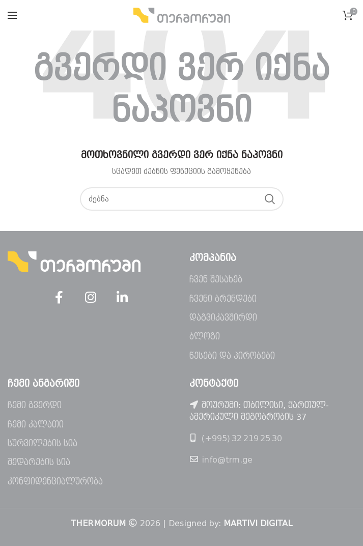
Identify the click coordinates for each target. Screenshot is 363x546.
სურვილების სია (42, 443)
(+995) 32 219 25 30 (242, 438)
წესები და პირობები (232, 356)
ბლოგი (204, 336)
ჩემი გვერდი (35, 405)
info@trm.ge (227, 460)
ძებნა (270, 199)
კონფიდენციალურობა (55, 481)
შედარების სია (39, 462)
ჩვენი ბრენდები (223, 299)
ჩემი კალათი (36, 424)
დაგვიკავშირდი (223, 318)
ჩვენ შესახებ (215, 279)
